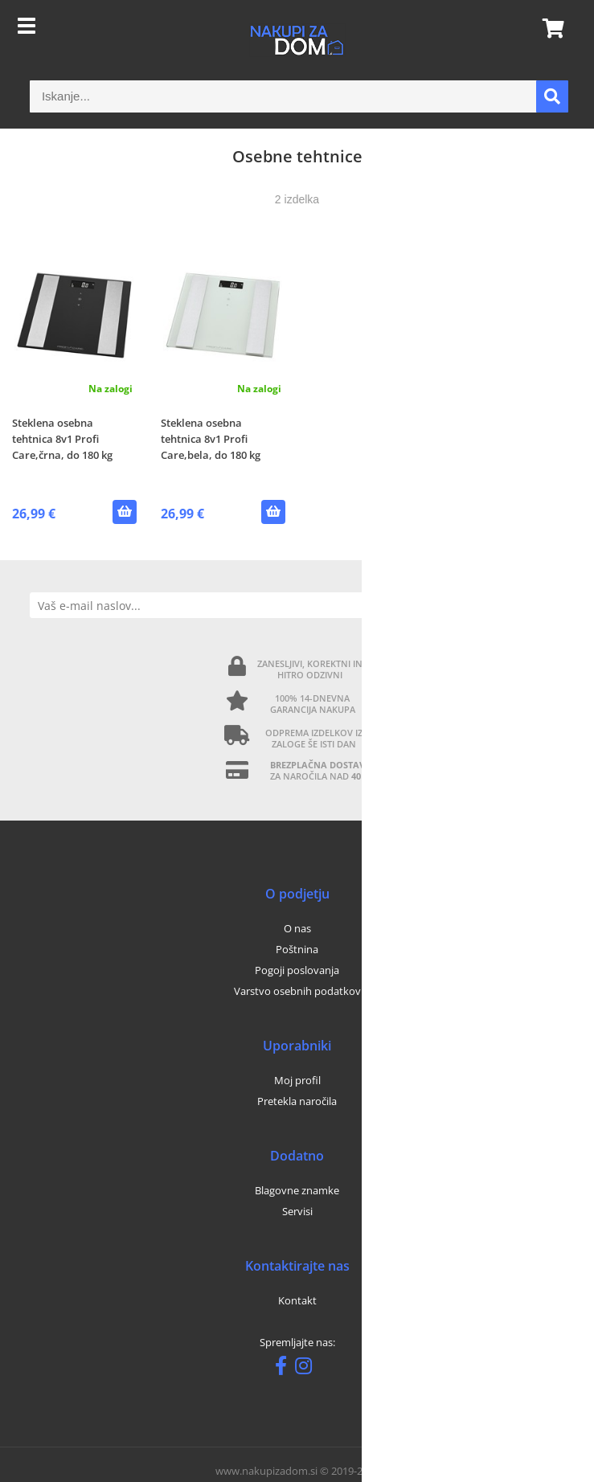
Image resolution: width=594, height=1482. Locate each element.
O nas (297, 928)
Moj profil (297, 1080)
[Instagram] (307, 1368)
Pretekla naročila (297, 1101)
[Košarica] (548, 28)
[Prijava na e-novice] (551, 605)
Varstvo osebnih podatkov (297, 991)
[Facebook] (285, 1368)
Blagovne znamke (297, 1190)
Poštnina (297, 949)
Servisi (297, 1211)
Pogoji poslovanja (297, 970)
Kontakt (297, 1300)
